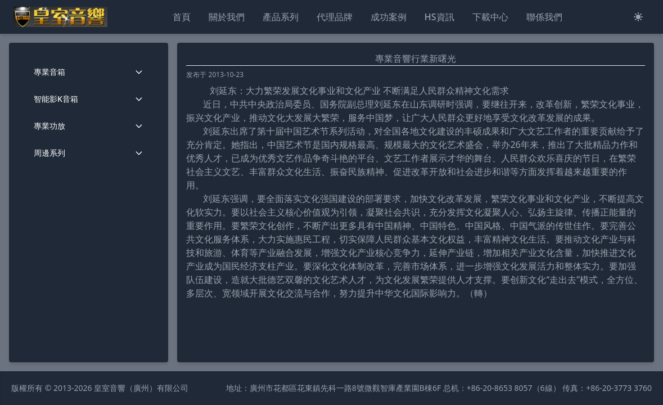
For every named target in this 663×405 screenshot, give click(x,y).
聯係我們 (544, 17)
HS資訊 (439, 17)
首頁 (182, 17)
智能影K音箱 (88, 98)
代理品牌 (335, 17)
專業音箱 (88, 71)
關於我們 (227, 17)
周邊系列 (88, 152)
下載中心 (490, 17)
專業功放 (88, 125)
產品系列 (281, 17)
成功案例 (389, 17)
